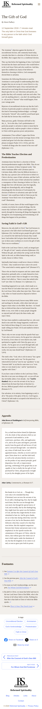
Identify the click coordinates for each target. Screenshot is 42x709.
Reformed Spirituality (17, 706)
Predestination (31, 627)
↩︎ (8, 574)
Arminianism (31, 621)
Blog (7, 696)
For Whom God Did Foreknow (18, 587)
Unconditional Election (14, 621)
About (34, 696)
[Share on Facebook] (13, 640)
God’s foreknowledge (13, 627)
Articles (16, 696)
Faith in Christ (21, 632)
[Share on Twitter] (31, 640)
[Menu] (39, 4)
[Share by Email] (21, 645)
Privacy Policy (33, 706)
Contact (21, 701)
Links (25, 696)
